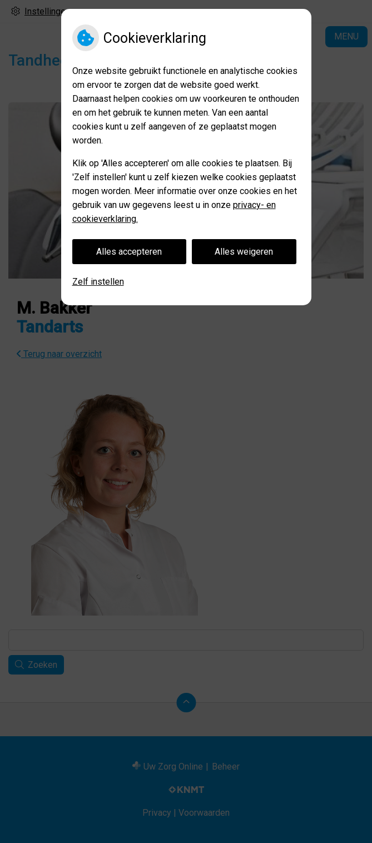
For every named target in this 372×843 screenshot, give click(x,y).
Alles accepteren (129, 251)
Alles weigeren (244, 251)
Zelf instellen (98, 281)
